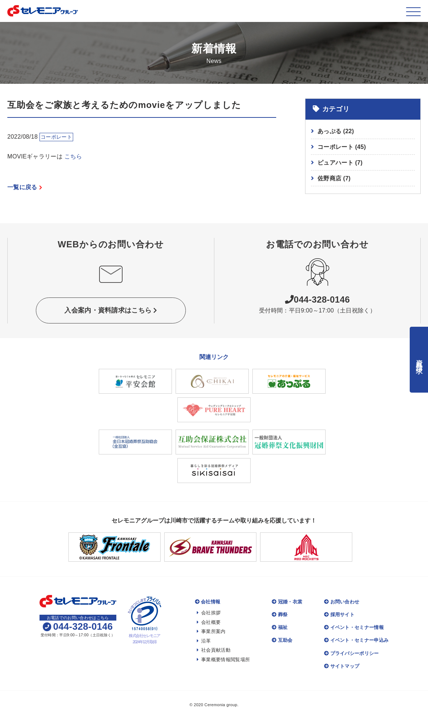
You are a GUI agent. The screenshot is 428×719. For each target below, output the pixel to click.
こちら (73, 156)
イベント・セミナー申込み (356, 640)
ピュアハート (340, 163)
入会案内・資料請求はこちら (110, 310)
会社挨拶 (209, 612)
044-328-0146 (317, 299)
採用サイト (339, 614)
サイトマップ (341, 666)
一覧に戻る (24, 187)
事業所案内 (211, 631)
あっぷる (336, 131)
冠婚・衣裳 (287, 601)
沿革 (204, 641)
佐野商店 (334, 178)
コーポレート (342, 147)
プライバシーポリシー (351, 653)
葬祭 (280, 614)
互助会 (282, 640)
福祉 (280, 627)
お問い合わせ (341, 601)
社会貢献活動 (213, 650)
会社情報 (208, 601)
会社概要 (209, 622)
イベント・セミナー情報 (354, 627)
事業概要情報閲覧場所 (223, 659)
